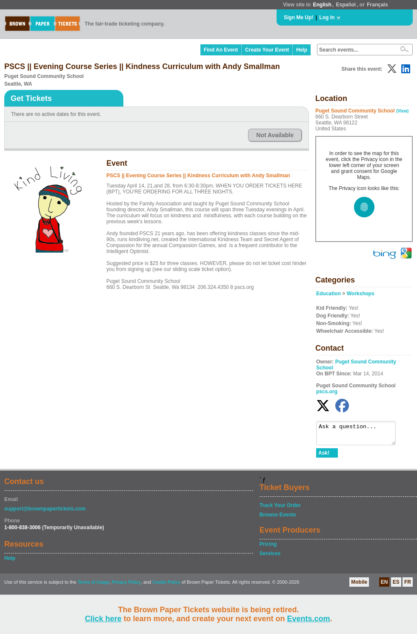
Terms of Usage (93, 586)
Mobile (359, 586)
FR (407, 586)
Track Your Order (280, 509)
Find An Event (221, 50)
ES (396, 586)
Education (328, 294)
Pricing (268, 548)
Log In (326, 17)
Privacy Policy (126, 586)
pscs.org (326, 392)
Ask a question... (360, 435)
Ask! (323, 457)
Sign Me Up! (298, 17)
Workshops (360, 294)
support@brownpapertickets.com (45, 513)
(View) (402, 111)
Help (301, 50)
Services (270, 557)
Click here (103, 618)
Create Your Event (267, 50)
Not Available (275, 135)
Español (346, 5)
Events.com (308, 618)
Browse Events (278, 519)
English (322, 5)
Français (377, 5)
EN (384, 586)
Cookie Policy (166, 586)
